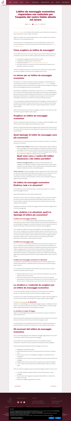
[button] (61, 409)
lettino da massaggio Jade (20, 244)
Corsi (22, 2)
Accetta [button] (58, 417)
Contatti (58, 2)
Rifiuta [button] (51, 417)
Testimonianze (35, 2)
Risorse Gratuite (45, 2)
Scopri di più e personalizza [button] (17, 417)
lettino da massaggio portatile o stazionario (38, 63)
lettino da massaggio (19, 32)
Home (10, 2)
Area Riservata (65, 2)
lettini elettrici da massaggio (20, 221)
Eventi (28, 2)
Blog (52, 2)
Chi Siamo (15, 2)
